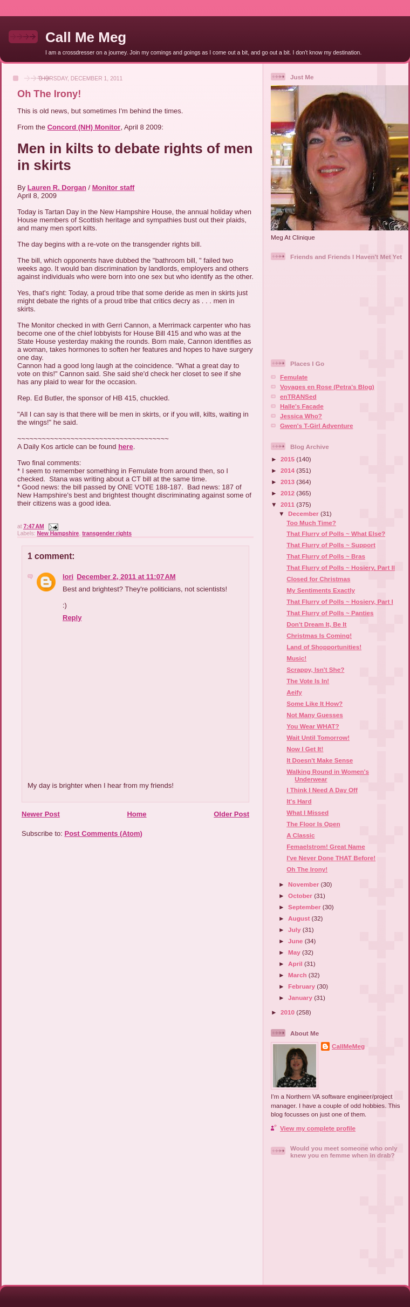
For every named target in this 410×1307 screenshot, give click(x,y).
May (295, 952)
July (295, 929)
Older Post (231, 814)
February (302, 986)
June (296, 940)
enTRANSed (298, 396)
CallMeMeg (348, 1046)
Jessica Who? (301, 415)
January (301, 997)
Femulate (294, 376)
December (304, 513)
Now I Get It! (304, 748)
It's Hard (298, 801)
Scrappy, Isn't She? (315, 669)
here (125, 447)
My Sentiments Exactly (320, 590)
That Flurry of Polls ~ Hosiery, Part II (340, 567)
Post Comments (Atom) (103, 833)
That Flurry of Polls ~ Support (330, 544)
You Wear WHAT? (312, 726)
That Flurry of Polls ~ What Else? (335, 533)
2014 (288, 470)
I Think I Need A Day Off (322, 789)
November (304, 884)
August (300, 918)
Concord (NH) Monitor (84, 127)
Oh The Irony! (49, 94)
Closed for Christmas (318, 578)
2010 (288, 1012)
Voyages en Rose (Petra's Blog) (327, 386)
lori (68, 577)
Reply (72, 618)
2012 (288, 492)
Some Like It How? (314, 703)
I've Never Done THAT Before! (330, 857)
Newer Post (41, 814)
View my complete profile (318, 1128)
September (305, 906)
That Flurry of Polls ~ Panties (329, 612)
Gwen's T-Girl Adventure (316, 425)
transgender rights (107, 533)
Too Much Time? (311, 522)
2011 (288, 504)
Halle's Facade (302, 406)
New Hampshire (58, 533)
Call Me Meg (85, 37)
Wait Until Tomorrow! (318, 737)
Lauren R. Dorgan (57, 187)
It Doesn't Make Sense (319, 760)
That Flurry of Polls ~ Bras (325, 556)
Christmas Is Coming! (319, 635)
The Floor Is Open (313, 823)
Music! (296, 658)
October (301, 895)
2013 (288, 481)
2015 (288, 458)
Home (136, 814)
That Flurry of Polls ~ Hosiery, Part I (339, 601)
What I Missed (307, 812)
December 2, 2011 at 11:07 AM (126, 577)
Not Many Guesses (314, 714)
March (298, 974)
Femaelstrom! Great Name (325, 846)
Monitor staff (113, 187)
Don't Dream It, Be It (316, 624)
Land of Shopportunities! (323, 646)
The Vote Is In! (307, 680)
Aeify (294, 692)
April (296, 963)
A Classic (300, 835)
